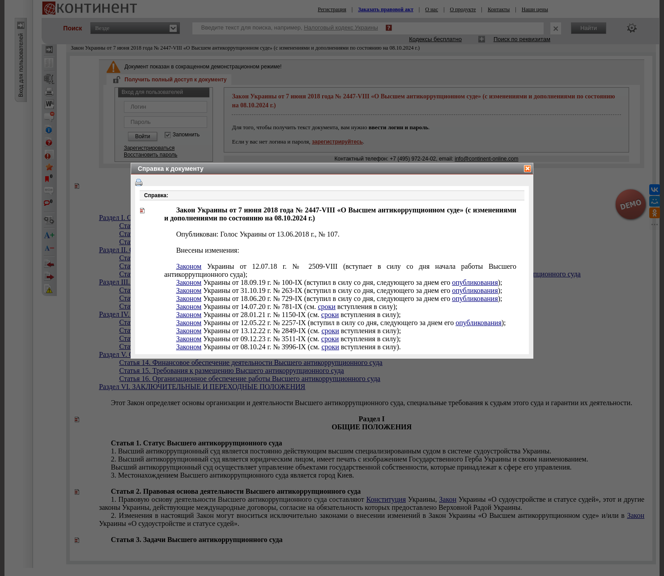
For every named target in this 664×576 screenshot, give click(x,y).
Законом (188, 266)
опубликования (475, 282)
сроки (326, 306)
